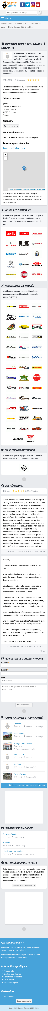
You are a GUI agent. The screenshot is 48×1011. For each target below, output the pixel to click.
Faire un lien (9, 980)
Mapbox (18, 189)
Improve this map (39, 189)
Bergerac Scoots (10, 834)
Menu (6, 18)
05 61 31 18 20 (11, 126)
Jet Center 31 (19, 764)
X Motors (6, 843)
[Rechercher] (40, 13)
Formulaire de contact (13, 977)
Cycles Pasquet (20, 774)
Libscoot (17, 723)
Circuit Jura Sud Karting (13, 851)
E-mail (4, 670)
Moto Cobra (19, 754)
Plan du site (9, 971)
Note (3, 677)
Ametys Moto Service (23, 743)
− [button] (5, 158)
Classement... (9, 996)
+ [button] (5, 154)
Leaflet (11, 189)
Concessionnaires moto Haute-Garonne (26, 785)
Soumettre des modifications (24, 885)
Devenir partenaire (24, 1001)
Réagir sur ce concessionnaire (24, 658)
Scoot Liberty (19, 733)
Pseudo (5, 662)
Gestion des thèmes (12, 974)
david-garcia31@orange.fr (14, 148)
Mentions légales (11, 982)
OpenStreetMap (28, 189)
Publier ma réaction (24, 705)
